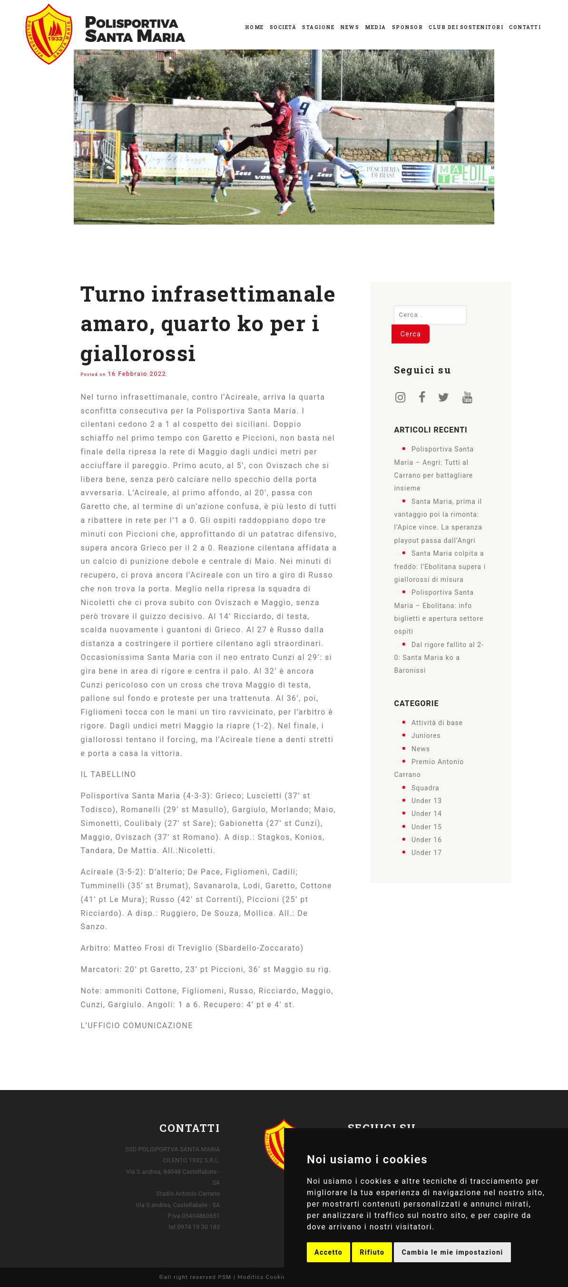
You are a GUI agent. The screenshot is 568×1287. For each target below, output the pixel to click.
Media (375, 27)
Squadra (425, 787)
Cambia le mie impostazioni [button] (452, 1252)
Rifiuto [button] (372, 1252)
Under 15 (426, 826)
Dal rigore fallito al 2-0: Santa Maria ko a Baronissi (438, 657)
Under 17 (426, 852)
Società (283, 27)
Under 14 (426, 813)
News (349, 27)
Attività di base (437, 722)
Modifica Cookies (263, 1277)
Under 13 (426, 801)
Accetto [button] (328, 1252)
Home (254, 27)
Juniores (426, 735)
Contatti (525, 27)
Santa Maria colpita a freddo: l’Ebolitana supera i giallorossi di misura (440, 566)
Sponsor (407, 27)
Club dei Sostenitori (466, 27)
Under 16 (426, 840)
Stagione (318, 27)
